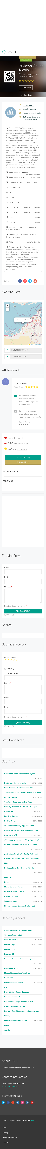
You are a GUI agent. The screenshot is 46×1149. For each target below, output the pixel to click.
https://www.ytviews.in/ (32, 113)
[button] (30, 318)
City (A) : (23, 222)
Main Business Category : (23, 173)
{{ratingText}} (9, 669)
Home (5, 1128)
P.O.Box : (10, 197)
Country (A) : (23, 212)
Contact (6, 1142)
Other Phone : (13, 202)
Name (7, 567)
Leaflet (31, 344)
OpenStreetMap (38, 344)
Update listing (24, 457)
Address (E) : (21, 228)
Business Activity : (23, 182)
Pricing (5, 1133)
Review (7, 683)
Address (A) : (21, 236)
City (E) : (23, 217)
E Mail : (23, 242)
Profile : (23, 147)
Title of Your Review (12, 673)
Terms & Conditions (10, 1137)
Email (6, 577)
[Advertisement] (23, 25)
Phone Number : (13, 187)
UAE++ (33, 1121)
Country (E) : (23, 207)
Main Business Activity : (23, 177)
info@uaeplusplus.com (10, 1086)
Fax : (9, 192)
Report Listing (24, 462)
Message (8, 587)
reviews (22, 449)
